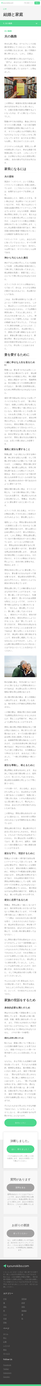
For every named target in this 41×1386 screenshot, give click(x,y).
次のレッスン (20, 1123)
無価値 (24, 1311)
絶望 (23, 1303)
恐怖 (5, 1323)
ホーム (5, 1334)
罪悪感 (24, 1299)
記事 (5, 1342)
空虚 (5, 1319)
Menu (37, 3)
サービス (6, 1354)
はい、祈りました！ (20, 1149)
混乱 (5, 1307)
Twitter (6, 1369)
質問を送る (21, 1187)
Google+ (6, 1377)
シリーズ (6, 1346)
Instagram (7, 1373)
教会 (5, 1350)
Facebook (7, 1365)
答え (5, 1338)
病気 (23, 1307)
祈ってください (20, 1233)
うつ (5, 1315)
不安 (5, 1299)
